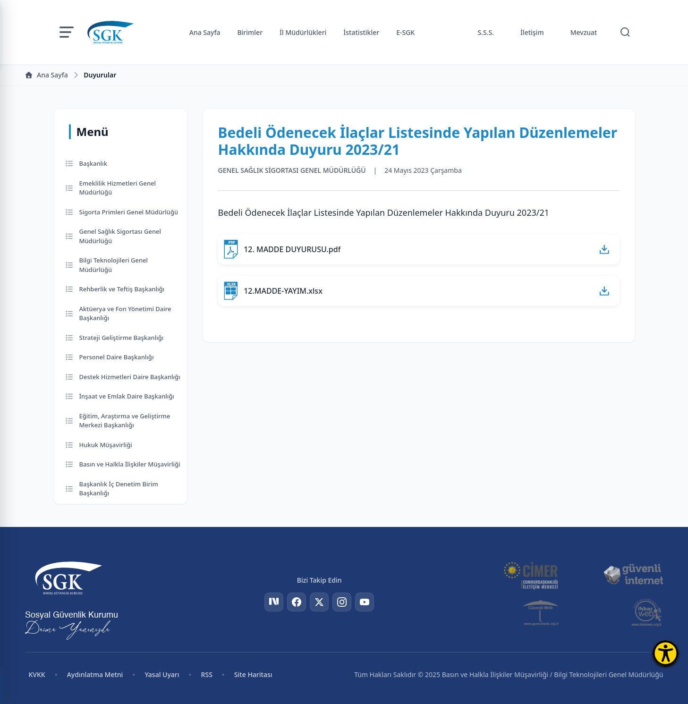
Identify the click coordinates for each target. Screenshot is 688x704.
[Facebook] (296, 602)
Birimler (250, 32)
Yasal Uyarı (161, 674)
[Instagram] (341, 602)
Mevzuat (583, 32)
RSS (206, 674)
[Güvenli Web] (541, 612)
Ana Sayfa (205, 32)
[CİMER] (531, 575)
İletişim (532, 32)
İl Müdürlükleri (303, 32)
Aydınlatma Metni (95, 674)
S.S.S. (485, 32)
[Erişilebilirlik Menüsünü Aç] (666, 653)
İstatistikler (361, 32)
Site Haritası (253, 674)
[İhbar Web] (646, 612)
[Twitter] (319, 602)
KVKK (37, 674)
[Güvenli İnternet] (633, 575)
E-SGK (405, 32)
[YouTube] (364, 602)
